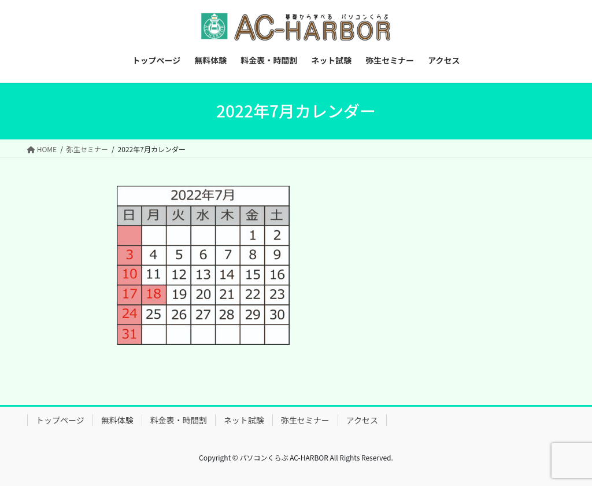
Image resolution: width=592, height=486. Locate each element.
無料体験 (117, 420)
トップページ (60, 420)
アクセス (362, 420)
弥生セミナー (305, 420)
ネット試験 (244, 420)
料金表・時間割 (178, 420)
